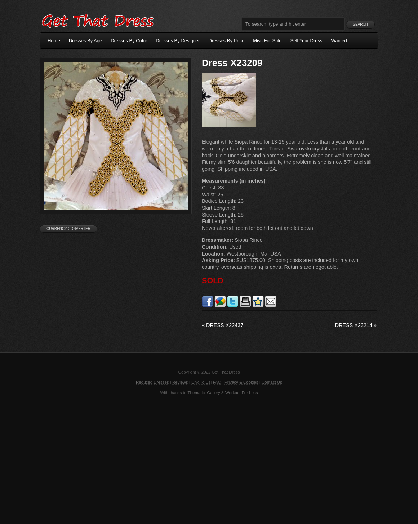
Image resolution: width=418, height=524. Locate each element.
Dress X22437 (222, 325)
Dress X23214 (356, 325)
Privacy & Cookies (241, 382)
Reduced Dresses (152, 382)
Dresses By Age (85, 40)
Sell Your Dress (306, 40)
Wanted (339, 40)
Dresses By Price (226, 40)
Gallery (213, 392)
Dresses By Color (129, 40)
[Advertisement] (209, 459)
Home (54, 40)
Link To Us (201, 382)
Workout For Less (241, 392)
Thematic (196, 392)
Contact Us (272, 382)
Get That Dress (97, 20)
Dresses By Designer (178, 40)
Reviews (180, 382)
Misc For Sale (267, 40)
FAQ (217, 382)
